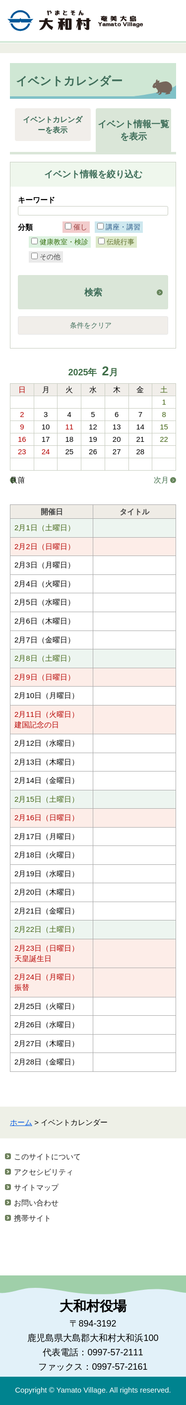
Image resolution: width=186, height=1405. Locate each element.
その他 (50, 257)
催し (80, 227)
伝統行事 (120, 242)
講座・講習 (123, 227)
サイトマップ (36, 1187)
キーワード (36, 200)
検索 (93, 292)
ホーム (21, 1122)
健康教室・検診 (64, 242)
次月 (161, 480)
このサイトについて (47, 1156)
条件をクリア (91, 325)
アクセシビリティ (43, 1172)
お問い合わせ (36, 1202)
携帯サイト (32, 1218)
